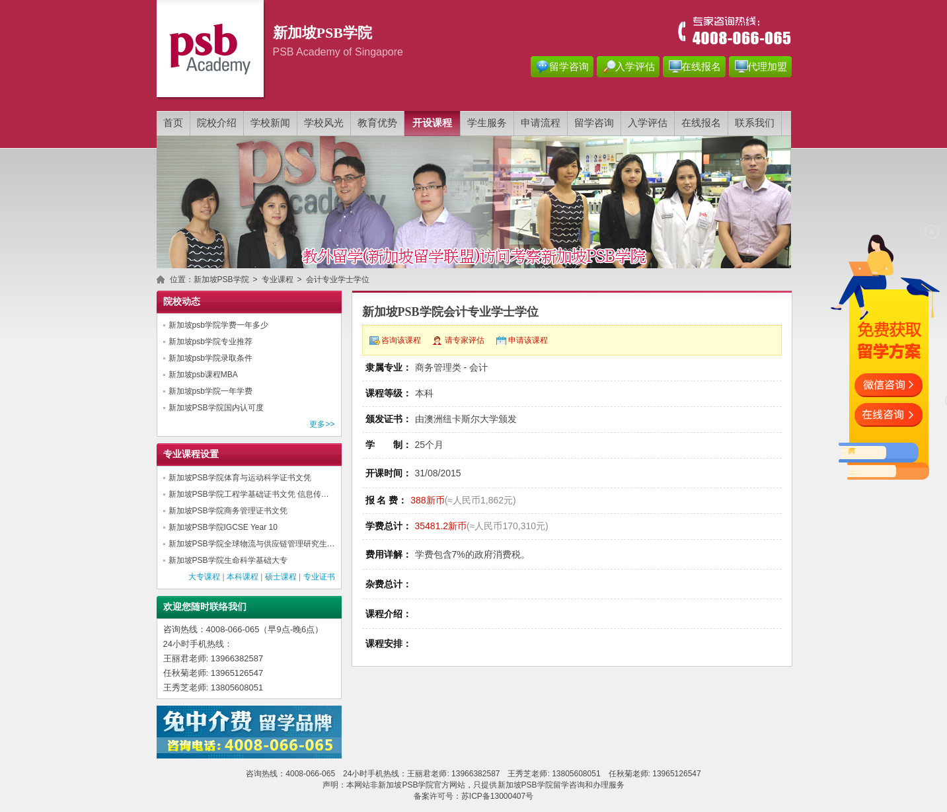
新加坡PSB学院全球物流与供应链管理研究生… (252, 543)
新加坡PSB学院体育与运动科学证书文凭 (240, 477)
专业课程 (277, 279)
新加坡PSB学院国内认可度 (216, 407)
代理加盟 (767, 66)
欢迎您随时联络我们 (204, 607)
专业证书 (319, 576)
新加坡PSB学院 (221, 279)
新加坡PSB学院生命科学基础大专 (228, 560)
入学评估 (635, 66)
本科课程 (242, 576)
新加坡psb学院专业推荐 (210, 341)
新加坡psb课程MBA (203, 374)
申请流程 (540, 123)
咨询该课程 (401, 340)
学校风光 (324, 123)
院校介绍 (217, 123)
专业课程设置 (191, 454)
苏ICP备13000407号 (497, 796)
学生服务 (487, 123)
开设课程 (432, 123)
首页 (173, 123)
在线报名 (701, 66)
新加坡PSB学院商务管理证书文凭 (228, 510)
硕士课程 (281, 576)
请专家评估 (464, 340)
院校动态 (181, 302)
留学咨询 (569, 66)
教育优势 (377, 123)
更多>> (321, 424)
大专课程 (204, 576)
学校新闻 (270, 123)
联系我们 (755, 123)
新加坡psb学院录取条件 (210, 358)
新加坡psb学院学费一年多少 (218, 325)
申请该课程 (528, 340)
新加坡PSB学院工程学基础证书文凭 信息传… (249, 494)
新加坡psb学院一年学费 (210, 391)
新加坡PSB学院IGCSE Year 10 (223, 527)
